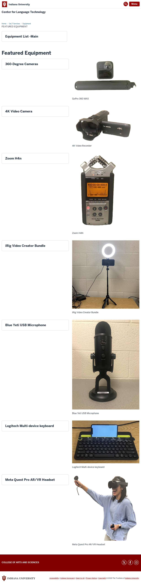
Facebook (130, 562)
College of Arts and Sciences (20, 562)
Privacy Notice (91, 578)
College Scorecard (67, 578)
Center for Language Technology (24, 12)
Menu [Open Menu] (134, 3)
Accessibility (54, 578)
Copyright (102, 578)
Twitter (124, 562)
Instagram (136, 562)
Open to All (80, 578)
